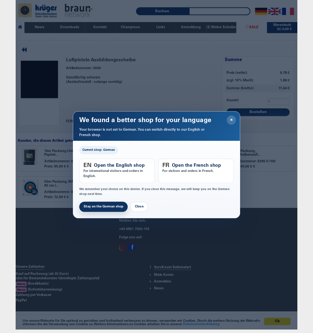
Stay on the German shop (103, 206)
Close (139, 206)
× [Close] (231, 120)
